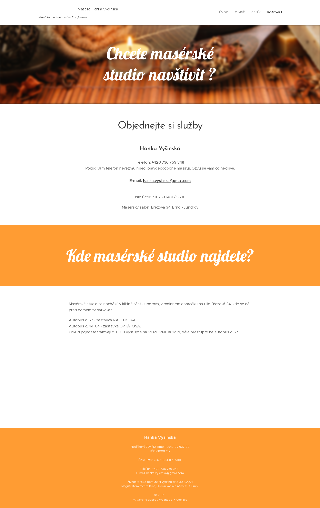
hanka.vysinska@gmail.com (167, 180)
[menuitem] (229, 12)
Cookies (181, 499)
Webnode (165, 499)
